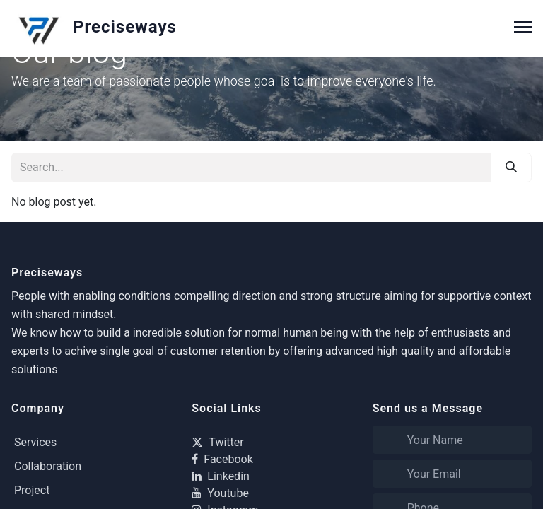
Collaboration (47, 466)
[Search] (511, 167)
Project (31, 490)
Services (35, 442)
